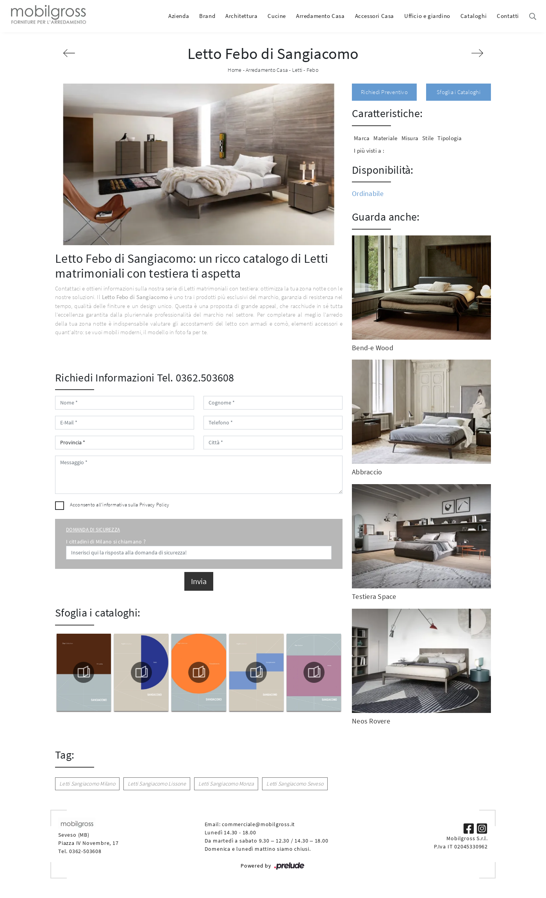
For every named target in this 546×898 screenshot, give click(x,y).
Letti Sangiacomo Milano (87, 783)
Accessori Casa (374, 16)
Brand (207, 16)
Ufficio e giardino (427, 16)
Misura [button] (410, 138)
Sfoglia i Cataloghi (458, 92)
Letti (297, 69)
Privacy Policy (154, 504)
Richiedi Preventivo (384, 92)
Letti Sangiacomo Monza (226, 783)
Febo (312, 69)
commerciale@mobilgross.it (258, 824)
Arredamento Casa (320, 16)
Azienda (178, 16)
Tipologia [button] (449, 138)
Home (234, 69)
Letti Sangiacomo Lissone (157, 783)
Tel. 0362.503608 (195, 378)
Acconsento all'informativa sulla (120, 504)
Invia (199, 581)
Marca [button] (361, 138)
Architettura (241, 16)
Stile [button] (428, 138)
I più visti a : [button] (369, 150)
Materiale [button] (385, 138)
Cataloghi (473, 16)
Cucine (277, 16)
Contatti (508, 16)
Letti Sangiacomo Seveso (294, 783)
